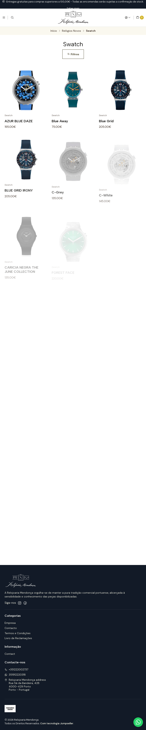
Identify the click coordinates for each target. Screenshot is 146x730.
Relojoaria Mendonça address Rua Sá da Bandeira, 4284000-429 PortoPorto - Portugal (25, 685)
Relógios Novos (71, 31)
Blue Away (60, 121)
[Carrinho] (140, 17)
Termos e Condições (17, 633)
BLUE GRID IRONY (19, 206)
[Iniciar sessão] (128, 17)
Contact (10, 654)
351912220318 (15, 674)
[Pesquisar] (12, 17)
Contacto (11, 628)
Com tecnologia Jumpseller (56, 723)
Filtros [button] (73, 54)
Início (54, 31)
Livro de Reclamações (18, 638)
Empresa (10, 623)
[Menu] (3, 17)
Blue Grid (106, 121)
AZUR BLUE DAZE (19, 121)
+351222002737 (16, 669)
